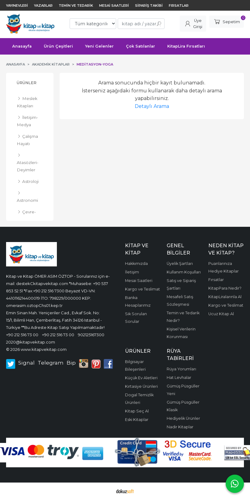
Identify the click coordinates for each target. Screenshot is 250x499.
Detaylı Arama (152, 106)
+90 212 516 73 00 (22, 334)
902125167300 (91, 334)
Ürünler (26, 82)
